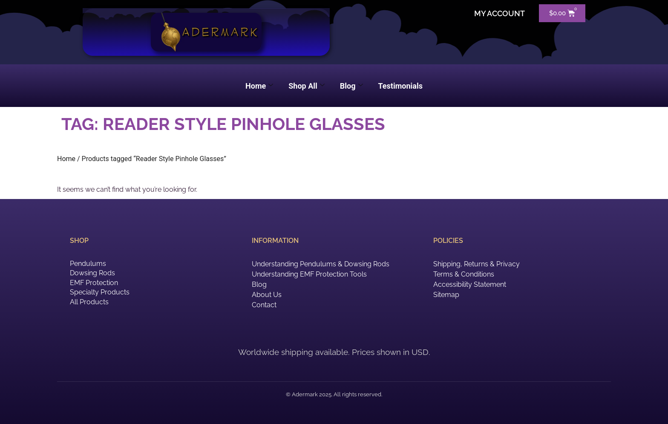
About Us (267, 295)
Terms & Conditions (463, 274)
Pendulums (88, 264)
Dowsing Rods (92, 273)
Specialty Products (100, 292)
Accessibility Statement (469, 284)
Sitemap (446, 295)
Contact (264, 305)
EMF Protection (94, 283)
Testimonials (400, 85)
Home (259, 85)
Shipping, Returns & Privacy (476, 264)
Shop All (306, 85)
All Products (89, 302)
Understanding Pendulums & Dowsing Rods (320, 264)
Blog (351, 85)
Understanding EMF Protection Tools (309, 274)
